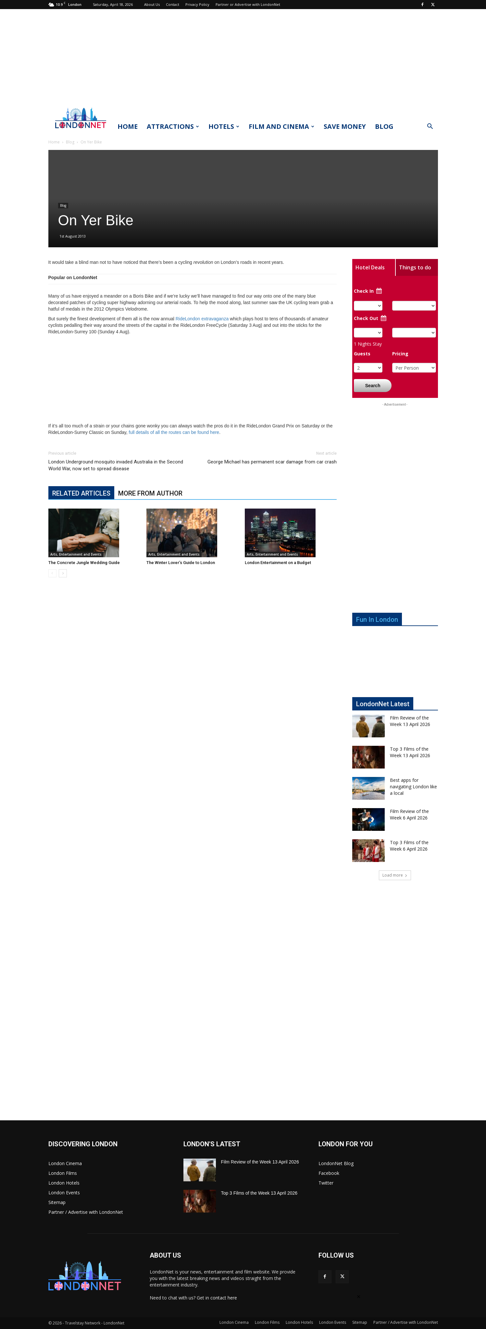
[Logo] (80, 130)
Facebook (328, 1173)
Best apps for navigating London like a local (413, 786)
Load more (394, 875)
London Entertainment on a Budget (278, 562)
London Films (62, 1173)
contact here (223, 1298)
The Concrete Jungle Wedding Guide (84, 562)
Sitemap (57, 1202)
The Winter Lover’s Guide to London (180, 562)
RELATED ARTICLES (81, 493)
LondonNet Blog (336, 1163)
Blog (384, 126)
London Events (64, 1192)
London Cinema (65, 1163)
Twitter (325, 1183)
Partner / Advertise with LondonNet (85, 1212)
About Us (152, 4)
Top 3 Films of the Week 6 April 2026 (409, 845)
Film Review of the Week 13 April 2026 (410, 721)
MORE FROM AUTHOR (150, 493)
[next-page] (63, 573)
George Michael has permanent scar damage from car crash (272, 462)
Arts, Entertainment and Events (76, 554)
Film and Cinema (281, 126)
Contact (172, 4)
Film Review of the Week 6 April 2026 (409, 814)
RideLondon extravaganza (202, 318)
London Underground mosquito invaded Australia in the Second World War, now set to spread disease (115, 465)
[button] (430, 127)
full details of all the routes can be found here (174, 432)
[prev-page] (52, 573)
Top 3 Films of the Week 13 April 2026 (410, 752)
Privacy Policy (197, 4)
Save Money (345, 126)
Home (128, 126)
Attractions (173, 126)
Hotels (223, 126)
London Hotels (64, 1183)
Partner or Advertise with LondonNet (248, 4)
